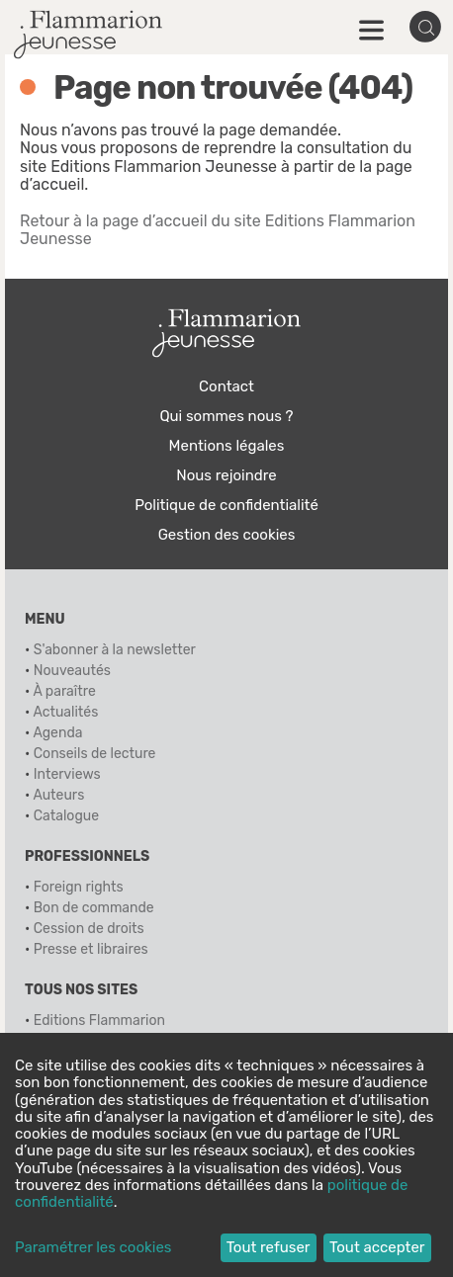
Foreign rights (79, 887)
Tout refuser (268, 1247)
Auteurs (58, 795)
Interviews (67, 774)
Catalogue (66, 816)
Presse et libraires (91, 949)
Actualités (65, 712)
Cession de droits (89, 928)
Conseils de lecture (95, 753)
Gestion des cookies (227, 535)
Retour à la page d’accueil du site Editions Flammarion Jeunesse (217, 230)
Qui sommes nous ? (226, 416)
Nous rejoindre (226, 475)
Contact (226, 386)
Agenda (57, 732)
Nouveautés (72, 670)
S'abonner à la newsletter (115, 649)
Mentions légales (227, 446)
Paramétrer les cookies (93, 1247)
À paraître (64, 691)
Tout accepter (377, 1247)
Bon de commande (94, 907)
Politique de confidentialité (226, 505)
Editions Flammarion (99, 1020)
